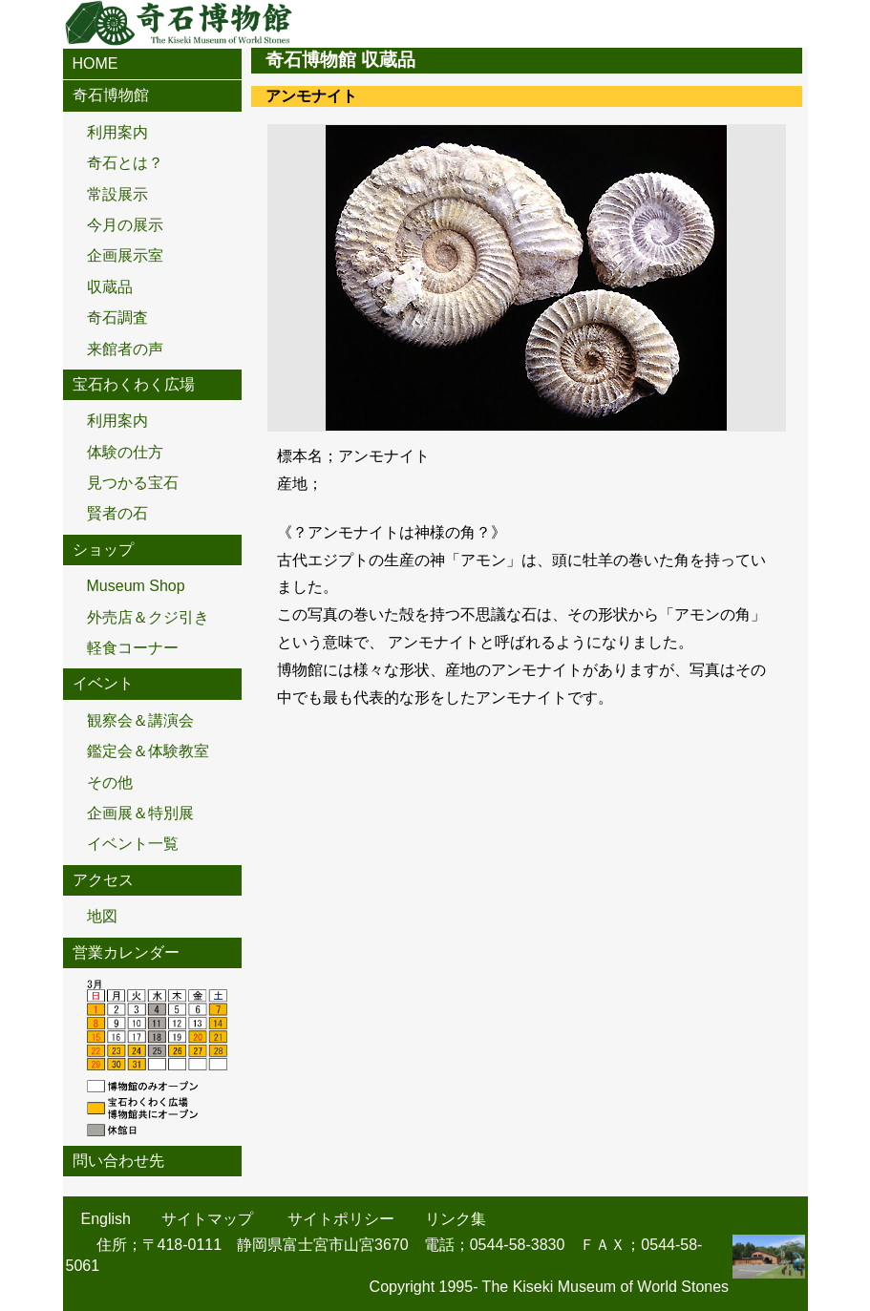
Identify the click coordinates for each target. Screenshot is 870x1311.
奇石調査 (117, 317)
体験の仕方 (125, 452)
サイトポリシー (340, 1219)
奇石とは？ (125, 163)
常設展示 (117, 194)
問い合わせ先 (118, 1160)
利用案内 (117, 132)
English (106, 1219)
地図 (102, 916)
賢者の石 (117, 513)
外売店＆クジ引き (148, 617)
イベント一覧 (133, 843)
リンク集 (455, 1219)
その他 (110, 782)
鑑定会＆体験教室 (148, 751)
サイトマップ (207, 1219)
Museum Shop (136, 586)
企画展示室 (125, 255)
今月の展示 (125, 225)
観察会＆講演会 (140, 720)
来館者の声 (125, 349)
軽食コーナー (133, 648)
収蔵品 (110, 287)
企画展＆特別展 (140, 813)
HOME (95, 63)
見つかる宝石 (133, 483)
